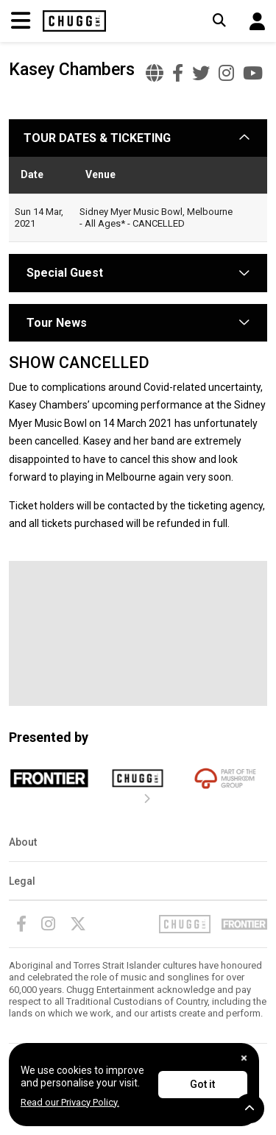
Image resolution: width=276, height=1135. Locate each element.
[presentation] (147, 799)
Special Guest (63, 273)
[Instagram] (48, 924)
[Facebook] (21, 924)
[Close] (244, 1058)
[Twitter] (78, 924)
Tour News (57, 323)
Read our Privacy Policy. (70, 1102)
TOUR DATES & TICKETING (97, 138)
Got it (202, 1084)
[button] (257, 21)
